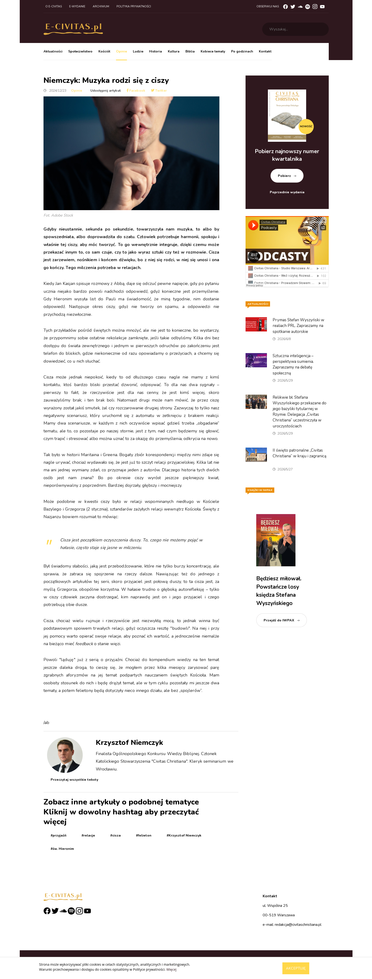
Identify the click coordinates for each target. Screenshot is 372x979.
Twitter (159, 90)
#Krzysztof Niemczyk (184, 835)
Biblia (190, 51)
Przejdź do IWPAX (279, 620)
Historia (155, 51)
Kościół (104, 51)
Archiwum (101, 6)
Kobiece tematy (213, 51)
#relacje (88, 835)
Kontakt (265, 51)
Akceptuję (296, 968)
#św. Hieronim (62, 849)
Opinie (121, 51)
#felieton (143, 835)
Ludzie (138, 51)
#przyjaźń (58, 835)
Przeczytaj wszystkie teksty (74, 779)
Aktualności (53, 51)
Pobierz (284, 176)
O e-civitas (53, 6)
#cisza (115, 835)
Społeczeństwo (80, 51)
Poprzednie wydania (287, 192)
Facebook (136, 90)
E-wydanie (77, 6)
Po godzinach (242, 51)
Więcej (171, 969)
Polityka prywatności (133, 6)
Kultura (173, 51)
